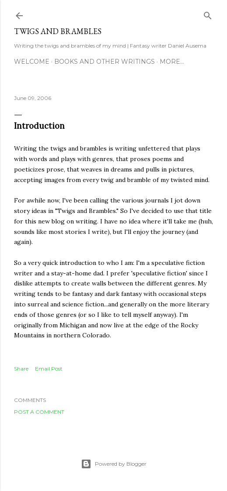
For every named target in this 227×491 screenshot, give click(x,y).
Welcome (31, 61)
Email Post (49, 368)
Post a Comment (39, 412)
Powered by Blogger (114, 464)
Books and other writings (104, 61)
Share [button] (21, 368)
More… (172, 61)
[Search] (208, 13)
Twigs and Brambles (57, 31)
